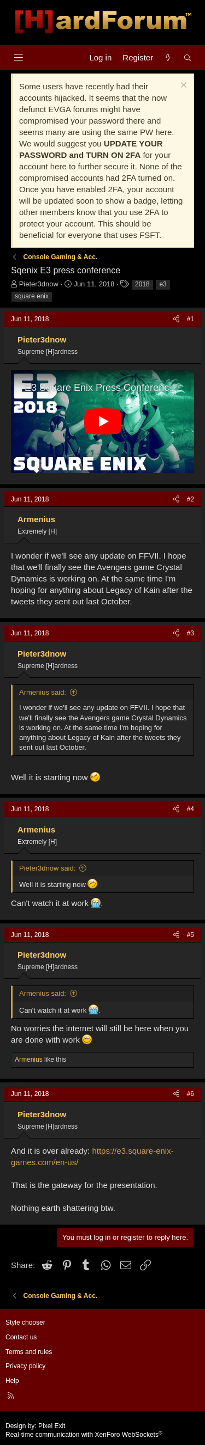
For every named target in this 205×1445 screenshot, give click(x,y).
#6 (190, 1094)
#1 (190, 319)
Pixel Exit (51, 1426)
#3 (190, 633)
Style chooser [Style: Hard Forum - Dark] (25, 1322)
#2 (190, 499)
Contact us (21, 1337)
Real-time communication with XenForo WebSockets (83, 1434)
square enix (32, 296)
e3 (162, 284)
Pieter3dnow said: (47, 868)
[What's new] (168, 57)
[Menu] (18, 57)
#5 (190, 935)
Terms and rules (28, 1352)
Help (12, 1381)
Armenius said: (42, 692)
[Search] (187, 57)
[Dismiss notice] (182, 86)
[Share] (176, 319)
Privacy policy (25, 1366)
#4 (190, 809)
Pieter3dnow (38, 284)
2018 (142, 284)
